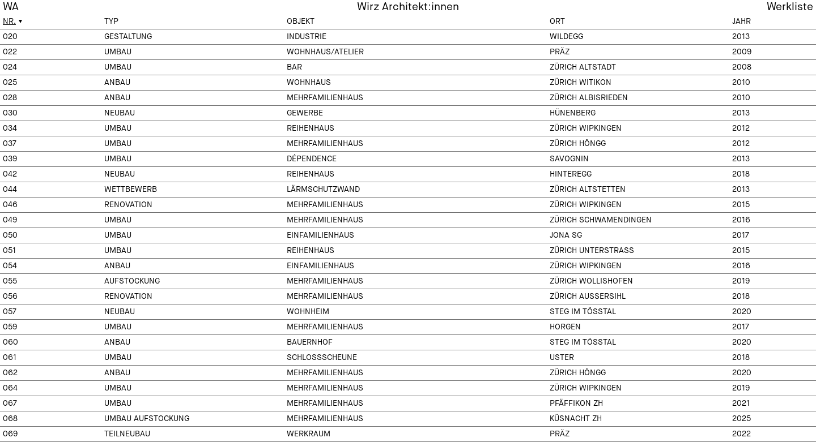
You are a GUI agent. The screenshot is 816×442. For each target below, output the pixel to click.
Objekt (300, 21)
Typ (111, 21)
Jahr (741, 21)
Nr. (9, 21)
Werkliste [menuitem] (790, 7)
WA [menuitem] (11, 7)
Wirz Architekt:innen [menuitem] (408, 7)
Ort (557, 21)
